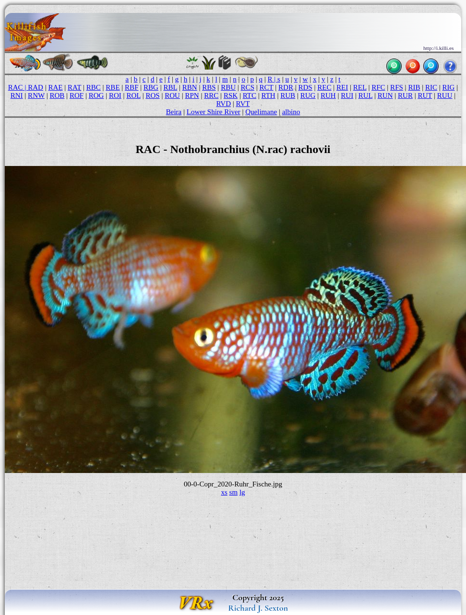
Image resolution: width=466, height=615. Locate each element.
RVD (223, 103)
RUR (405, 95)
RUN (385, 95)
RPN (192, 95)
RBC (93, 87)
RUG (308, 95)
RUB (287, 95)
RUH (328, 95)
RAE (55, 87)
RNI (17, 95)
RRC (211, 95)
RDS (305, 87)
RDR (285, 87)
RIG (448, 87)
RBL (171, 87)
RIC (431, 87)
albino (291, 112)
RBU (228, 87)
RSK (231, 95)
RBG (150, 87)
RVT (243, 103)
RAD (35, 87)
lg (242, 492)
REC (324, 87)
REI (342, 87)
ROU (172, 95)
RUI (347, 95)
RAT (74, 87)
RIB (414, 87)
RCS (247, 87)
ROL (133, 95)
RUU (445, 95)
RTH (268, 95)
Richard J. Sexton (258, 608)
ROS (152, 95)
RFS (396, 87)
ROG (96, 95)
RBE (112, 87)
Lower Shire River (213, 112)
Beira (174, 112)
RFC (378, 87)
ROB (56, 95)
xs (224, 492)
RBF (131, 87)
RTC (249, 95)
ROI (115, 95)
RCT (267, 87)
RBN (189, 87)
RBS (208, 87)
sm (233, 492)
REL (360, 87)
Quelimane (261, 112)
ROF (77, 95)
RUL (365, 95)
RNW (36, 95)
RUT (425, 95)
